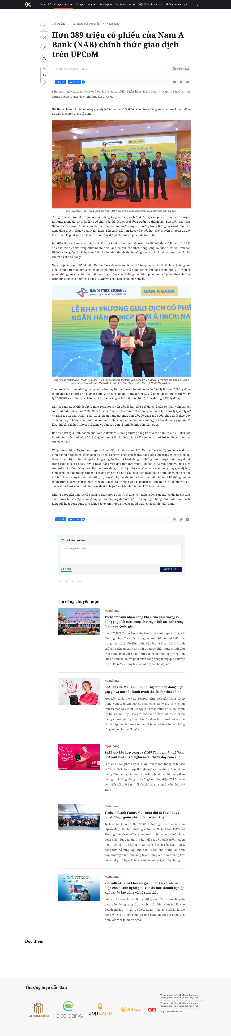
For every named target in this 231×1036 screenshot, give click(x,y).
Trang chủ (45, 4)
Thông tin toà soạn (176, 4)
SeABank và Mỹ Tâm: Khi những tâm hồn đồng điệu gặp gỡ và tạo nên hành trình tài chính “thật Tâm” (144, 689)
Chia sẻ (60, 82)
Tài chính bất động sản (86, 23)
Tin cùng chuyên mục (78, 601)
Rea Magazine (125, 4)
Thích (74, 82)
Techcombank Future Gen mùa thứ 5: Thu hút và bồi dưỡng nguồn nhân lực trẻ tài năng (142, 815)
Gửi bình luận (170, 569)
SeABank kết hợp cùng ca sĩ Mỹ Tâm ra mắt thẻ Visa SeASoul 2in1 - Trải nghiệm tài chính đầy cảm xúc (144, 754)
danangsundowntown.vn (172, 997)
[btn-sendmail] (187, 82)
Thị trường (58, 23)
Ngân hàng (113, 23)
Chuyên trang (86, 4)
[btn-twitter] (181, 82)
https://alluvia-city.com (171, 1011)
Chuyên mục (63, 4)
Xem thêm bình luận (70, 581)
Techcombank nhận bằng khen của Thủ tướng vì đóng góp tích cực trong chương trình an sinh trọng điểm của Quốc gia (144, 621)
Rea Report (105, 4)
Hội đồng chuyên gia (151, 4)
